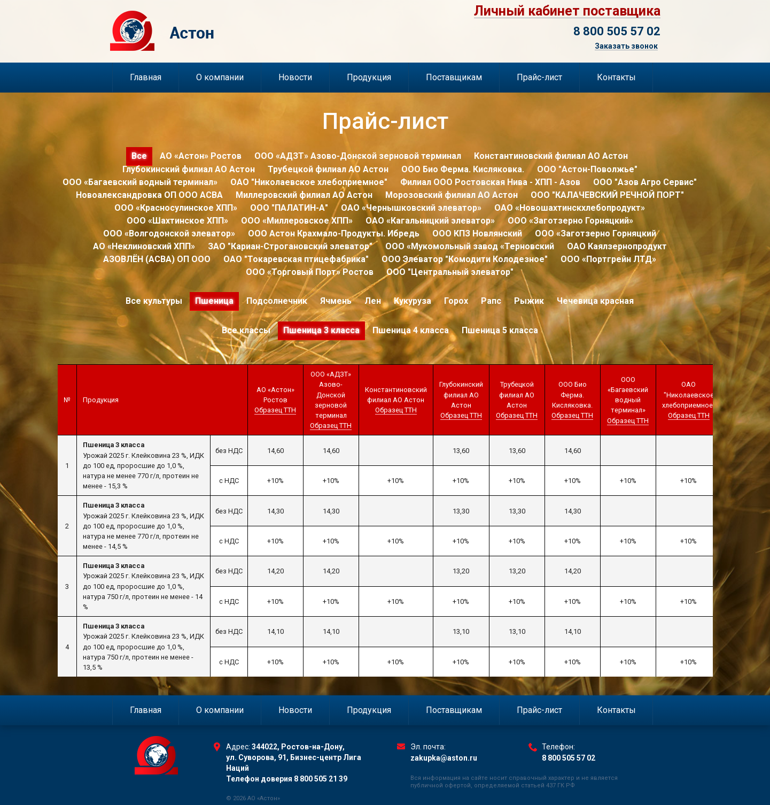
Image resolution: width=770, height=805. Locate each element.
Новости (295, 77)
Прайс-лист (539, 77)
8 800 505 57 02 (616, 31)
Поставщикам (454, 77)
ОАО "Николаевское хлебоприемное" (308, 182)
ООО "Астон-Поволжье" (587, 169)
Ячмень (336, 301)
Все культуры (154, 301)
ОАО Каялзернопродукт (617, 246)
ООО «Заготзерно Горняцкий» (570, 221)
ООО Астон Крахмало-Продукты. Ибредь (333, 233)
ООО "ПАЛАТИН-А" (289, 208)
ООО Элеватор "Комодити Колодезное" (465, 259)
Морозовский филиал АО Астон (451, 195)
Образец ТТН (275, 410)
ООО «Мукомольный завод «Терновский (469, 246)
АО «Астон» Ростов (201, 156)
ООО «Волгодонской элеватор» (169, 233)
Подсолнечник (276, 301)
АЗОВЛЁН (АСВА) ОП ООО (157, 259)
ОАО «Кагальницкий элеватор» (430, 221)
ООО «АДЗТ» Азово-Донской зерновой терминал (357, 156)
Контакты (616, 77)
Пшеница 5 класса (500, 330)
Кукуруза (412, 301)
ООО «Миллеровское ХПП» (297, 221)
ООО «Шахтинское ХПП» (177, 221)
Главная (145, 77)
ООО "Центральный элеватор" (450, 272)
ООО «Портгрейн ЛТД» (608, 259)
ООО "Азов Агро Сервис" (645, 182)
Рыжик (529, 301)
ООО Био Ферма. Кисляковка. (462, 169)
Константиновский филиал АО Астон (551, 156)
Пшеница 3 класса (321, 330)
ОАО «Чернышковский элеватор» (411, 208)
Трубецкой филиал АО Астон (328, 169)
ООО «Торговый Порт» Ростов (310, 272)
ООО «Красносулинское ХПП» (175, 208)
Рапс (491, 301)
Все (139, 156)
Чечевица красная (595, 301)
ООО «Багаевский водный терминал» (140, 182)
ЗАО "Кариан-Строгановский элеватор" (290, 246)
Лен (372, 301)
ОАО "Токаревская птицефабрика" (296, 259)
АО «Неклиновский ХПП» (144, 246)
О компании (220, 77)
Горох (456, 301)
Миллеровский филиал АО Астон (304, 195)
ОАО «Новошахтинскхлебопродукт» (569, 208)
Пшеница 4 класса (410, 330)
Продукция (369, 77)
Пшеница (214, 301)
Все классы (246, 330)
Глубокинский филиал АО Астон (188, 169)
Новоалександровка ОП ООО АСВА (149, 195)
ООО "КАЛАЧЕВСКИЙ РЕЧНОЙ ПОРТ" (607, 195)
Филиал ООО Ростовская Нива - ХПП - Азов (490, 182)
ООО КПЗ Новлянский (477, 233)
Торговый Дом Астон (217, 31)
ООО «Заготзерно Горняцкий (595, 233)
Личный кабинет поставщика (567, 11)
